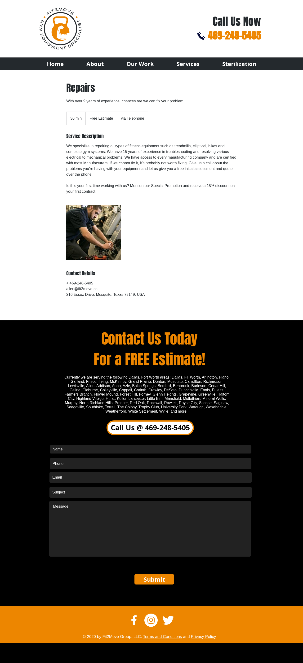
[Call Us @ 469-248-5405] (150, 427)
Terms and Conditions (162, 636)
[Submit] (154, 579)
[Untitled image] (93, 232)
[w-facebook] (134, 620)
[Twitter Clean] (168, 620)
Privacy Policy (203, 636)
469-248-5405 (234, 36)
